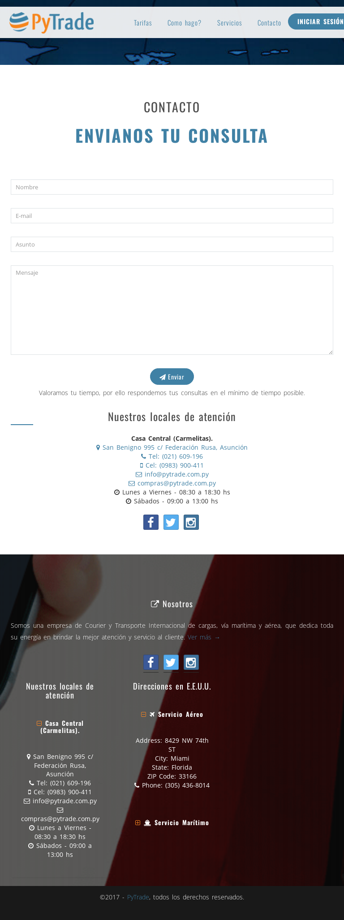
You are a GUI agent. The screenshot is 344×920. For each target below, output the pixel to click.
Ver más (204, 637)
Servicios (229, 22)
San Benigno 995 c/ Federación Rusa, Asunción (172, 447)
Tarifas (143, 22)
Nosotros (172, 603)
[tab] (60, 726)
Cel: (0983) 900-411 (172, 465)
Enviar (172, 376)
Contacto (269, 22)
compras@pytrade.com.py (172, 483)
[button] (60, 726)
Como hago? (185, 22)
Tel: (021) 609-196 (172, 456)
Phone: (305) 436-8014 (172, 785)
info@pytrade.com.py (172, 474)
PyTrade (138, 897)
